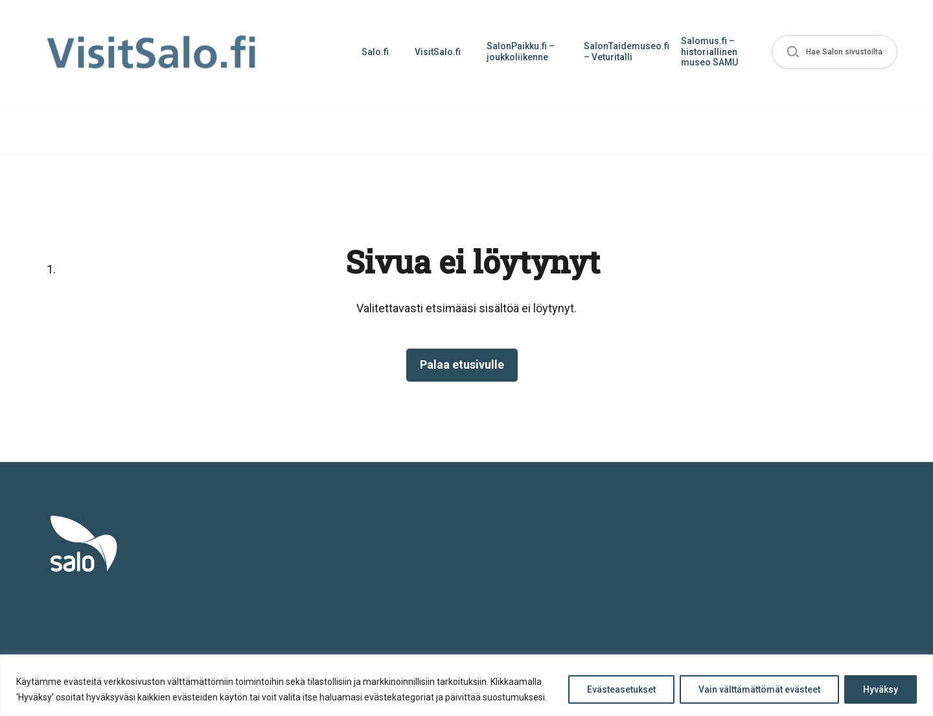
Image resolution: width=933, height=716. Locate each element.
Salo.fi (375, 52)
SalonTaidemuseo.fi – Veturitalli (626, 51)
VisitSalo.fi (438, 52)
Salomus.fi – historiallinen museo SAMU (709, 52)
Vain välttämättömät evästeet (759, 689)
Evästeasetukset (621, 689)
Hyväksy (880, 689)
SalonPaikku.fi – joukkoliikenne (521, 51)
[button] (834, 52)
